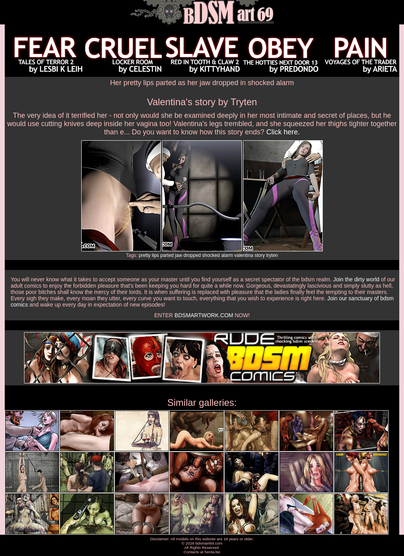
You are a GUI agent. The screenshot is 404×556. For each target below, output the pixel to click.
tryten (272, 255)
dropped (192, 255)
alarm (227, 255)
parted (167, 255)
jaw (178, 255)
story (259, 255)
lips (155, 255)
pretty (145, 255)
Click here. (283, 132)
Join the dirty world (356, 279)
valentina (243, 255)
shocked (211, 255)
